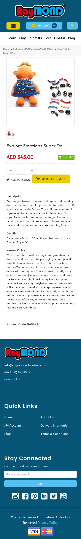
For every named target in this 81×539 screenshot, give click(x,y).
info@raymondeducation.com (25, 365)
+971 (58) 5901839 (17, 372)
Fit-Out (59, 38)
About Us (47, 417)
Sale (48, 38)
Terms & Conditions (54, 434)
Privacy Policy (47, 523)
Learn (12, 38)
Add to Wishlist (21, 179)
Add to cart (54, 179)
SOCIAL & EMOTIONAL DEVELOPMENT (33, 49)
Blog (71, 38)
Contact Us (12, 379)
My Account (12, 425)
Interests (35, 38)
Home (6, 49)
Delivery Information (55, 425)
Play (22, 38)
